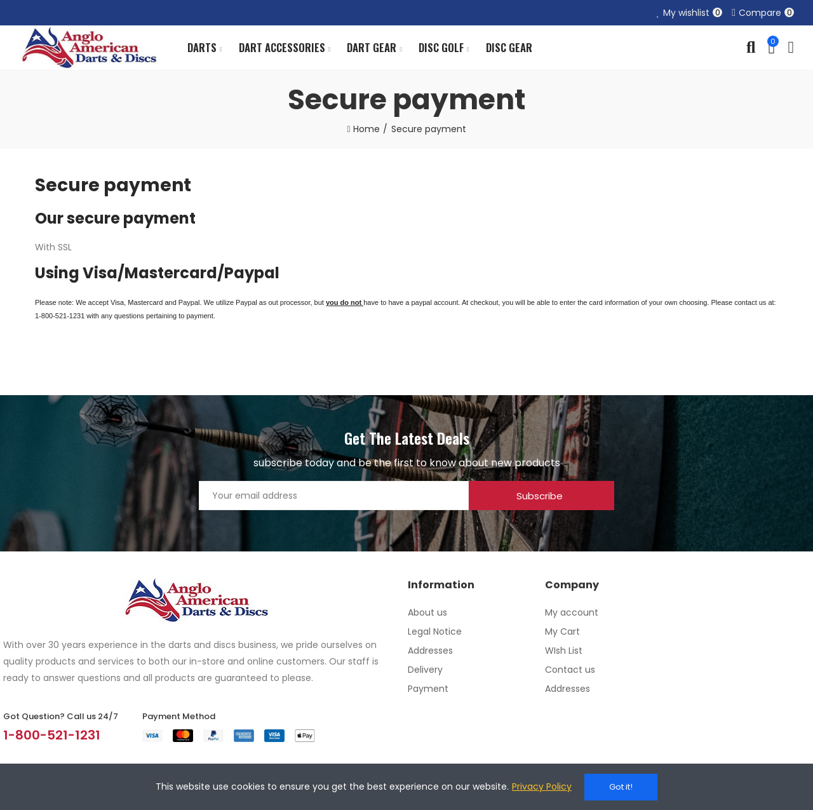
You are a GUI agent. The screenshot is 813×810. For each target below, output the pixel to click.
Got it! (621, 787)
